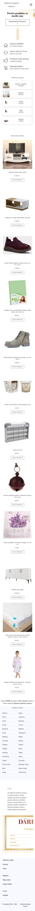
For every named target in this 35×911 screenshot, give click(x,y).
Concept (5, 741)
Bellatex (21, 729)
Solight (4, 748)
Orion (4, 721)
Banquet (5, 729)
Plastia (21, 744)
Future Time (6, 764)
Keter (4, 733)
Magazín (5, 875)
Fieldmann (22, 733)
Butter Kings (23, 768)
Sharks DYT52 (17, 450)
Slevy (4, 868)
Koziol (4, 725)
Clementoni (22, 772)
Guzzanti (21, 760)
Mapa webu (7, 880)
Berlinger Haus (23, 764)
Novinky (5, 864)
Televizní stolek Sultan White (17, 172)
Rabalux (5, 737)
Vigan (20, 713)
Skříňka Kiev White (17, 589)
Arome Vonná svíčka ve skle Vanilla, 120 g (17, 404)
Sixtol (4, 772)
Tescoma (22, 717)
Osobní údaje (7, 884)
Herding (5, 752)
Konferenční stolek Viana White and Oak (17, 217)
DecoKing (5, 756)
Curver (21, 725)
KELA (4, 717)
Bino (3, 768)
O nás (5, 891)
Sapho (4, 760)
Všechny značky (8, 860)
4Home (4, 713)
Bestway (21, 721)
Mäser (21, 737)
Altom (20, 756)
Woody (21, 741)
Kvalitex (5, 744)
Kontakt (5, 895)
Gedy (20, 748)
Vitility (20, 752)
